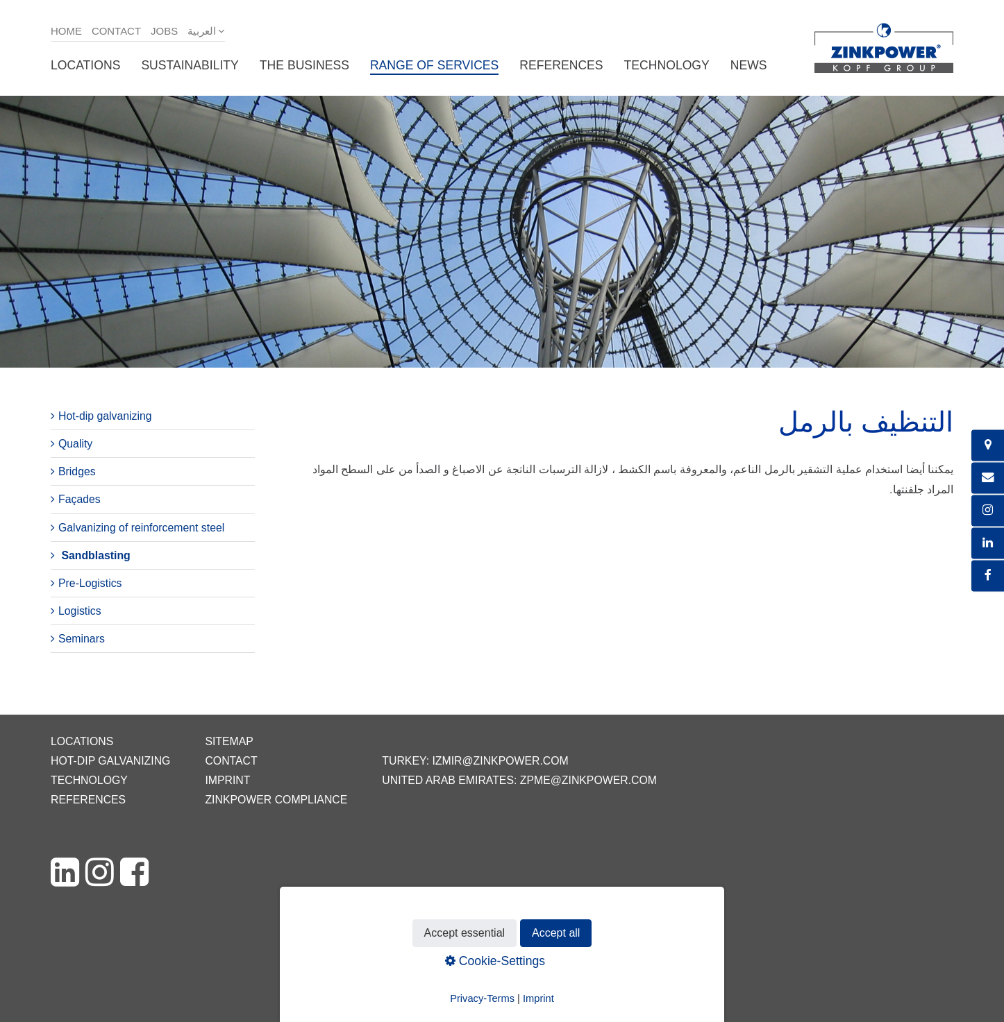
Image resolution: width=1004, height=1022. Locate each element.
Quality (75, 444)
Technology (667, 65)
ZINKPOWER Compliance (276, 800)
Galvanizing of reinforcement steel (141, 528)
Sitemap (229, 741)
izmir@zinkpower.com (500, 761)
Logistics (79, 611)
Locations (85, 65)
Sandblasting (95, 555)
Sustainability (189, 65)
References (561, 65)
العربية (201, 31)
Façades (79, 499)
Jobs (164, 31)
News (748, 65)
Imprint (227, 780)
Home (66, 31)
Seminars (81, 639)
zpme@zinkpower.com (588, 780)
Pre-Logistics (90, 583)
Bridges (77, 471)
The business (304, 65)
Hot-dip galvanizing (105, 416)
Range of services (434, 65)
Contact (116, 31)
